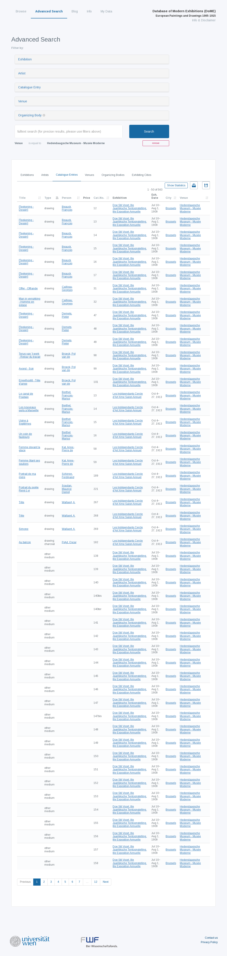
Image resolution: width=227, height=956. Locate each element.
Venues (89, 175)
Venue (22, 101)
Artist (21, 73)
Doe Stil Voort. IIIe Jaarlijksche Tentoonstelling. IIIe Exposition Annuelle (130, 208)
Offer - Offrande (28, 288)
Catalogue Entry (29, 87)
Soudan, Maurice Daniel (67, 489)
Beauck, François (67, 208)
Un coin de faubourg (25, 435)
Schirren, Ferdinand (68, 475)
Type (47, 197)
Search (149, 131)
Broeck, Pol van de (69, 355)
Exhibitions (27, 175)
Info (89, 11)
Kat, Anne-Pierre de (68, 449)
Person (66, 197)
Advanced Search (49, 11)
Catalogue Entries (67, 174)
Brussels (171, 208)
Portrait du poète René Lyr (29, 489)
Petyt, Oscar (69, 542)
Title (22, 197)
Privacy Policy (209, 942)
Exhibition (25, 59)
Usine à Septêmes (25, 422)
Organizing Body (30, 115)
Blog (75, 11)
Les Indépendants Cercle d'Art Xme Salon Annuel (128, 395)
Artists (45, 175)
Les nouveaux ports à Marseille (29, 409)
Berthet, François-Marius (67, 395)
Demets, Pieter (67, 315)
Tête (21, 502)
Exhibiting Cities (141, 175)
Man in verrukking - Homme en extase (29, 302)
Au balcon (25, 542)
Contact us (211, 937)
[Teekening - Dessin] (26, 208)
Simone (23, 529)
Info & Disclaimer (204, 20)
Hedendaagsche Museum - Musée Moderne (190, 208)
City (168, 197)
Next (105, 881)
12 (95, 881)
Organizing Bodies (113, 175)
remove (155, 143)
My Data (106, 11)
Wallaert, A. (68, 502)
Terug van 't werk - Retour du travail (29, 355)
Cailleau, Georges (67, 288)
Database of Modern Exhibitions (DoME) (184, 13)
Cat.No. (99, 197)
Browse (21, 11)
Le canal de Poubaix (26, 395)
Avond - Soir (26, 368)
